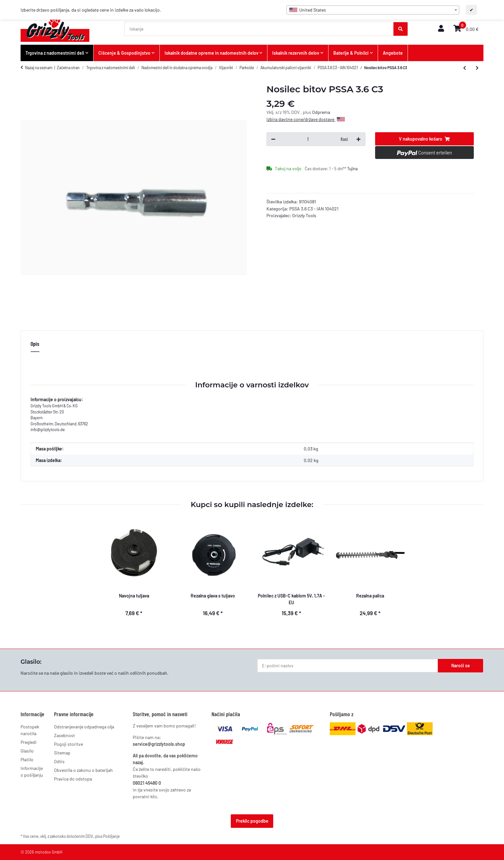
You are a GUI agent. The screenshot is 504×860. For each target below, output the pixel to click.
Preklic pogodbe (252, 821)
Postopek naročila (30, 730)
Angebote (393, 53)
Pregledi (29, 742)
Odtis (59, 761)
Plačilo (27, 759)
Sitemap (62, 752)
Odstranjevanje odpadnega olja (84, 726)
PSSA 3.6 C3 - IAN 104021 (313, 208)
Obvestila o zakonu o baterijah (83, 770)
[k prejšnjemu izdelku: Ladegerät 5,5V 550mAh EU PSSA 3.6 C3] (464, 68)
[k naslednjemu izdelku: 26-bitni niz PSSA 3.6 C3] (477, 68)
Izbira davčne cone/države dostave (305, 119)
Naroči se (460, 665)
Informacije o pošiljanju (32, 771)
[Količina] (308, 139)
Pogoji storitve (68, 744)
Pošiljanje (111, 836)
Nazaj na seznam (38, 67)
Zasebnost (64, 735)
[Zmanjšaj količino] (273, 139)
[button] (441, 28)
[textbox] (373, 10)
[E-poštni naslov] (347, 665)
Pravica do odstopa (73, 778)
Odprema (321, 112)
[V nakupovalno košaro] (424, 139)
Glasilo (27, 751)
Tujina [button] (352, 168)
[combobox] (372, 9)
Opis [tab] (35, 343)
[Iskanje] (259, 29)
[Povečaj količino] (358, 139)
